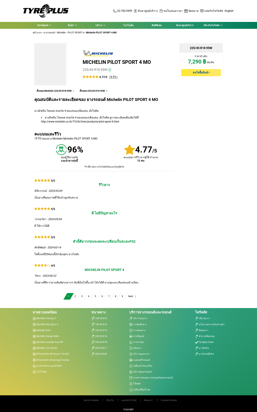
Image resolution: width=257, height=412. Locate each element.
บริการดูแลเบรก (139, 354)
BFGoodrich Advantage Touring (51, 360)
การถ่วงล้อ (136, 342)
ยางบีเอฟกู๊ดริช (204, 354)
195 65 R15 (99, 330)
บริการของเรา (138, 318)
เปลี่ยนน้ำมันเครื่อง (140, 365)
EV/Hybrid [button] (42, 25)
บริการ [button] (99, 25)
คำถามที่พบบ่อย (205, 336)
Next (132, 296)
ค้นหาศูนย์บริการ (185, 25)
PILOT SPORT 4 (75, 32)
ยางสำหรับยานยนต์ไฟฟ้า (47, 365)
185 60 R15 (99, 324)
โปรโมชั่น (128, 25)
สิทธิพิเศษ (157, 25)
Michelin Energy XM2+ (46, 336)
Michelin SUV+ (42, 330)
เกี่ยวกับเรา (202, 318)
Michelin (60, 32)
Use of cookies (91, 400)
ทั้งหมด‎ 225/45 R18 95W (94, 90)
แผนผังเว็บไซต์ (129, 400)
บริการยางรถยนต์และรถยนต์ (150, 312)
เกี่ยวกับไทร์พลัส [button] (211, 25)
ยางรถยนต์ (49, 32)
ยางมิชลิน (202, 348)
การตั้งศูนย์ (136, 336)
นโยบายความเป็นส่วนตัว (210, 324)
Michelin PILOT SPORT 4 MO (117, 62)
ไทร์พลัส (201, 312)
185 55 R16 (99, 318)
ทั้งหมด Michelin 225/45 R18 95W (56, 90)
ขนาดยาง (98, 312)
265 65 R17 (99, 348)
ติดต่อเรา (201, 330)
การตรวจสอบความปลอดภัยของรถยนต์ (151, 377)
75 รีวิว (113, 77)
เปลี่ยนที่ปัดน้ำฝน (139, 389)
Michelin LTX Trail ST (45, 348)
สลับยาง (135, 348)
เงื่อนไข (110, 400)
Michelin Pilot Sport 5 (45, 324)
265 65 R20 (99, 354)
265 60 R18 (99, 342)
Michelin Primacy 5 (44, 318)
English (229, 10)
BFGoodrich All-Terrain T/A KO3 (51, 354)
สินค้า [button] (70, 25)
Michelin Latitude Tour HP (48, 342)
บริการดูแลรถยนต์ (140, 371)
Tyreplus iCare (204, 342)
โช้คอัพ (134, 383)
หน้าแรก (37, 32)
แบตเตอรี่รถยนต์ (139, 360)
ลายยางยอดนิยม (45, 312)
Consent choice (169, 400)
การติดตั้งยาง (138, 324)
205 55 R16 (99, 336)
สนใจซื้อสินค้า (201, 72)
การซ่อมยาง (137, 330)
